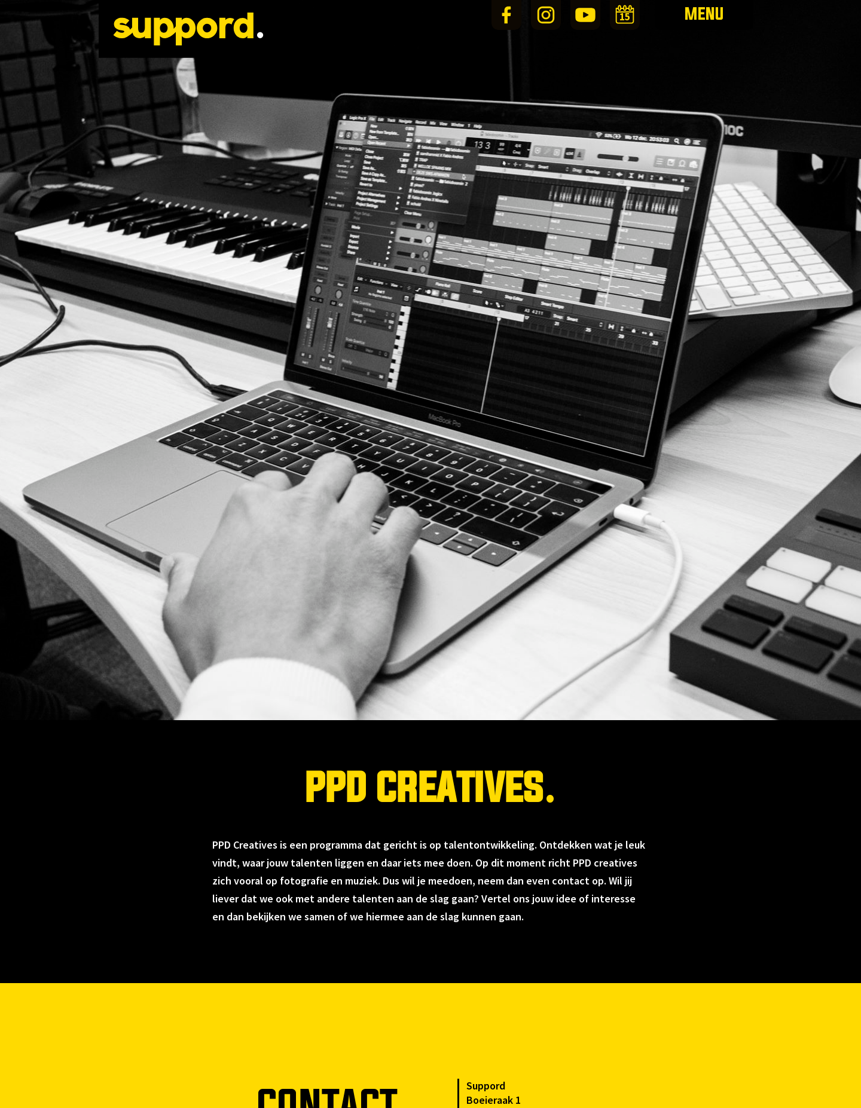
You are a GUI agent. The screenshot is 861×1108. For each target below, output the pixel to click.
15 (624, 16)
